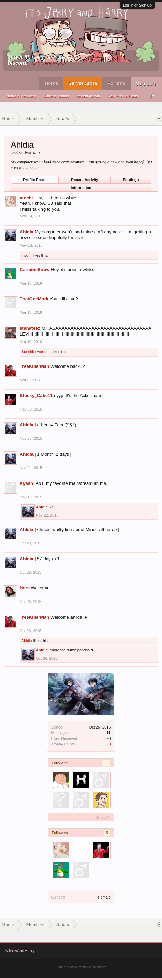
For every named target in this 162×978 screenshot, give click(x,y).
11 (106, 763)
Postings (131, 180)
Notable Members (21, 96)
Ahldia (27, 231)
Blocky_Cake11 (36, 395)
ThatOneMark (34, 298)
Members (146, 83)
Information (81, 187)
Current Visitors (56, 96)
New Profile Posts (123, 96)
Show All (103, 817)
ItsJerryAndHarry (19, 950)
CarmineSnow (35, 269)
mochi (26, 197)
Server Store (82, 83)
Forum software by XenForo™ (81, 967)
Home (51, 83)
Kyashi (27, 483)
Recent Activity (88, 96)
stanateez (30, 328)
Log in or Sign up (137, 5)
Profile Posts (34, 180)
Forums (116, 83)
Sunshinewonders (36, 352)
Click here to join (47, 63)
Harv (25, 588)
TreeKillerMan (34, 366)
